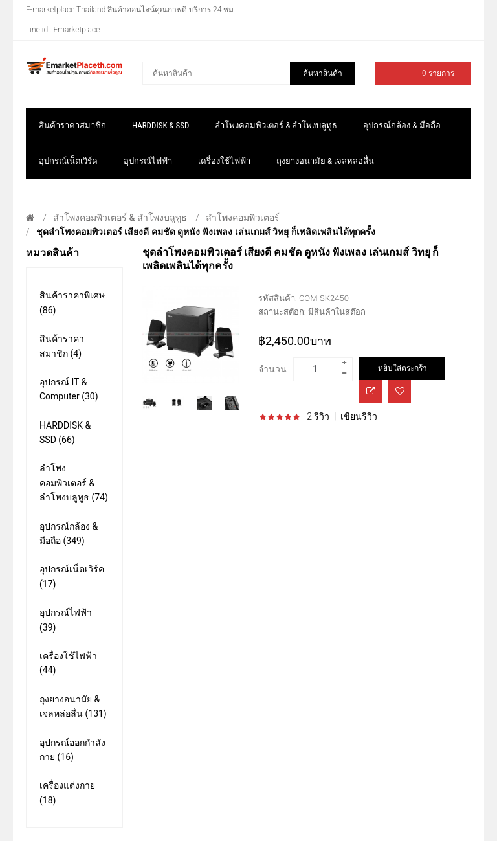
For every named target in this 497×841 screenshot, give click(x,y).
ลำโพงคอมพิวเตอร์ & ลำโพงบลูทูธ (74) (73, 482)
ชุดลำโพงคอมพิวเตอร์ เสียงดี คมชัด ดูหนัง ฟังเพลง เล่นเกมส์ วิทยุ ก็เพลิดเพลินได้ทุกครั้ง (205, 232)
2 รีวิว (318, 416)
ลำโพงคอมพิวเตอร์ (243, 217)
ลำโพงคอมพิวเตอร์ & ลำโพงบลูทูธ (120, 217)
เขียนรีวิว (358, 416)
